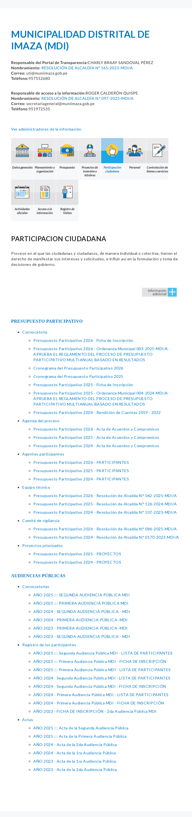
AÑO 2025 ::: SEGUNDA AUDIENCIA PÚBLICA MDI (81, 594)
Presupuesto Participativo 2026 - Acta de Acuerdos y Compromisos (96, 429)
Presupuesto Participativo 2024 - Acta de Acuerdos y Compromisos (96, 445)
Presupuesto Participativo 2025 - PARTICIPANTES (81, 470)
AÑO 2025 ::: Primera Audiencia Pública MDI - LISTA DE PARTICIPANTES (102, 669)
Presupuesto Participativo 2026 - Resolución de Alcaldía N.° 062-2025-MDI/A (105, 495)
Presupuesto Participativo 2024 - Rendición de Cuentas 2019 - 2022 (97, 412)
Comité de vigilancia (40, 520)
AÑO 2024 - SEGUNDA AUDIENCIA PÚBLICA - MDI (81, 611)
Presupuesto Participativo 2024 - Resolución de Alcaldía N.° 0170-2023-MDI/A (106, 537)
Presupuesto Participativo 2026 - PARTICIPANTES (81, 462)
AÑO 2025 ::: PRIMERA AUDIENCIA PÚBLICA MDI (80, 603)
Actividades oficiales (22, 197)
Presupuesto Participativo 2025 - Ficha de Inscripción (83, 384)
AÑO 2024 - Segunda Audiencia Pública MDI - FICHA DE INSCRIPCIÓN (99, 686)
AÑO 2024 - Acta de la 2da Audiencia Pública (75, 744)
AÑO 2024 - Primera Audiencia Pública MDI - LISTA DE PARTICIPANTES (101, 694)
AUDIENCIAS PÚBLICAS (38, 575)
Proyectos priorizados (42, 545)
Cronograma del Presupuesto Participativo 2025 (78, 376)
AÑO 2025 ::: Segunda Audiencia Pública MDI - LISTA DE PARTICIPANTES (103, 653)
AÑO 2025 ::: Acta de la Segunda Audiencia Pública (81, 728)
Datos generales (22, 153)
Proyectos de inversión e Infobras (90, 157)
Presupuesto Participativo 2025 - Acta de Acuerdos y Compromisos (96, 437)
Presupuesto (67, 153)
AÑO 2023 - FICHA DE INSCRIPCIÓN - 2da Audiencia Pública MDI (95, 711)
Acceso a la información (45, 197)
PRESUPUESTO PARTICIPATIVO (47, 321)
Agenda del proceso (40, 420)
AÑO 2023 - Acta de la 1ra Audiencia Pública (74, 761)
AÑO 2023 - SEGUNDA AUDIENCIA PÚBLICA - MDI (81, 636)
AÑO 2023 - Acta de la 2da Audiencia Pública (75, 769)
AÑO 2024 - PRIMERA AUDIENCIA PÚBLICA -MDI (80, 619)
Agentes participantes (43, 454)
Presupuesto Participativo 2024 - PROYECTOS (77, 562)
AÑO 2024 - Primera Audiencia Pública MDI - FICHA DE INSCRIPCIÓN (98, 703)
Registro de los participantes (49, 644)
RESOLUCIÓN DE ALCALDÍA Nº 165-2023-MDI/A (87, 67)
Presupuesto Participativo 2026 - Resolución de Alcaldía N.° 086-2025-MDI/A (105, 528)
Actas (27, 719)
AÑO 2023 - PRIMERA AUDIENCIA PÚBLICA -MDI (80, 628)
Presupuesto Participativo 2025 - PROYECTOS (77, 553)
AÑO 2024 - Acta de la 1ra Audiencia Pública (74, 752)
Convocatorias (35, 586)
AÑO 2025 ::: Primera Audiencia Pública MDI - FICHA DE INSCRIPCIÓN (99, 661)
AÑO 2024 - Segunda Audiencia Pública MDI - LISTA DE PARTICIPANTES (102, 678)
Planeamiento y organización (45, 155)
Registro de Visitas (67, 197)
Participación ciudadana (112, 155)
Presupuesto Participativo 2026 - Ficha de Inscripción (83, 340)
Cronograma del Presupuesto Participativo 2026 (78, 368)
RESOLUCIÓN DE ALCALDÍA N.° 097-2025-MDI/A (87, 98)
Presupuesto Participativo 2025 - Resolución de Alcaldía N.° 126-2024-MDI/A (105, 504)
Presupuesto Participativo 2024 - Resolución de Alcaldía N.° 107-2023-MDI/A (105, 512)
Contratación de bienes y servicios (157, 155)
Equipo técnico (36, 487)
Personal (135, 153)
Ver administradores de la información (46, 129)
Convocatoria (34, 332)
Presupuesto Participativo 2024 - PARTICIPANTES (81, 479)
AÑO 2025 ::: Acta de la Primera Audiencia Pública (80, 736)
